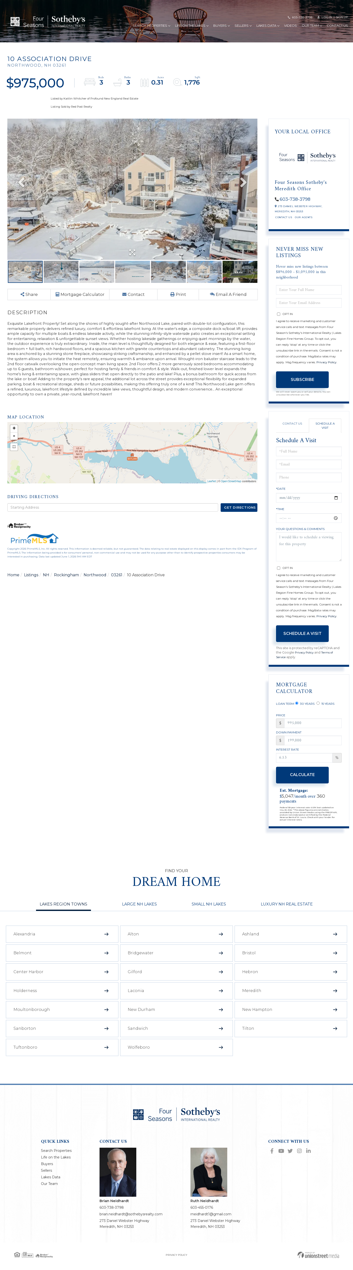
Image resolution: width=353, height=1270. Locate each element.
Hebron (250, 977)
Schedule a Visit (325, 428)
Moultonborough (31, 1015)
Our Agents (303, 219)
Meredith (251, 996)
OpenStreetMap (231, 497)
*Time (280, 511)
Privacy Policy (326, 364)
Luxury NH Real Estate (287, 909)
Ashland (250, 939)
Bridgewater (140, 958)
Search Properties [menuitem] (151, 26)
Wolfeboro (139, 1053)
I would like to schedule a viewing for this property (309, 549)
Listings (31, 591)
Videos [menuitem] (290, 26)
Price (280, 719)
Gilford (135, 977)
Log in (327, 17)
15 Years (325, 707)
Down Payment (289, 737)
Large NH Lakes (139, 909)
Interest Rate (287, 755)
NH (46, 591)
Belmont (22, 958)
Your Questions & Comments (300, 531)
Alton (133, 939)
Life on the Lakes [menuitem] (191, 26)
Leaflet (211, 497)
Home (13, 591)
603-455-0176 (201, 1213)
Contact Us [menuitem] (337, 26)
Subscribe (302, 382)
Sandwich (138, 1034)
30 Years (305, 707)
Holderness (25, 996)
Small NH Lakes (209, 909)
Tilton (248, 1034)
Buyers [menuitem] (221, 26)
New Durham (141, 1015)
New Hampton (257, 1015)
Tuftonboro (25, 1053)
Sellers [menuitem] (243, 26)
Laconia (136, 996)
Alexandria (24, 939)
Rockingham (66, 591)
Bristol (249, 958)
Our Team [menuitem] (312, 26)
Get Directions (240, 523)
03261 (116, 591)
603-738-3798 (302, 17)
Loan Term (285, 707)
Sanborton (24, 1034)
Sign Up (342, 17)
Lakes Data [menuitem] (267, 26)
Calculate (302, 780)
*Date (281, 491)
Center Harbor (28, 977)
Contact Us (283, 219)
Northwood (95, 591)
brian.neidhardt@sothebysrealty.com (131, 1220)
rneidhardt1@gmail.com (210, 1220)
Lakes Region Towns (63, 909)
